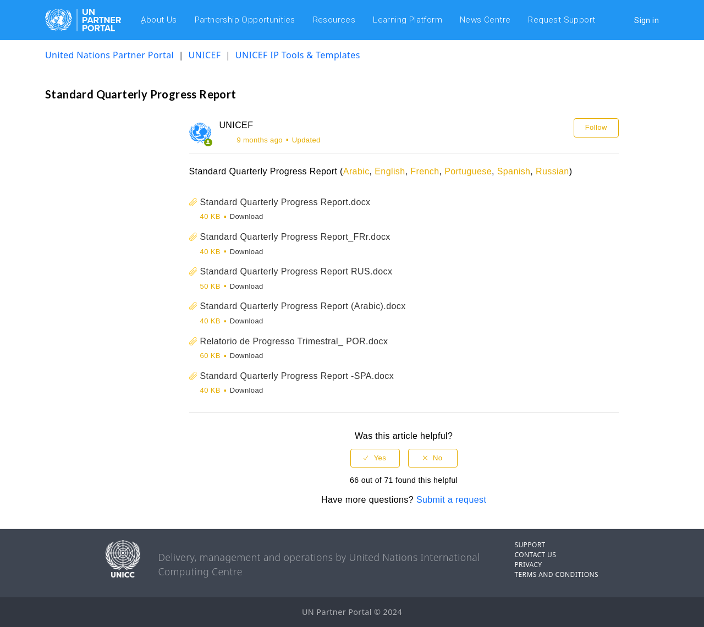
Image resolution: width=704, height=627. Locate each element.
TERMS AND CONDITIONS (556, 574)
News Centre (485, 20)
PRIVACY (528, 564)
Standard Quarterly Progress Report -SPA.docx (297, 376)
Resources (334, 20)
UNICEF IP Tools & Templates (297, 55)
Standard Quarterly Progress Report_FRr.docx (295, 236)
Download (246, 216)
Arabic (356, 171)
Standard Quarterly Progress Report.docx (285, 202)
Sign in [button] (646, 20)
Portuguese (468, 171)
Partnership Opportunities (245, 20)
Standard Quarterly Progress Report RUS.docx (296, 271)
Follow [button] (596, 127)
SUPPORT (529, 544)
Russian (552, 171)
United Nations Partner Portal (109, 55)
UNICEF (204, 55)
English (390, 171)
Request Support (561, 20)
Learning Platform (407, 20)
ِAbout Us (159, 20)
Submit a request (451, 499)
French (424, 171)
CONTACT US (535, 554)
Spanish (514, 171)
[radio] (375, 458)
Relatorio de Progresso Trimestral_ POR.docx (294, 341)
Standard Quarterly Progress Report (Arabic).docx (303, 306)
